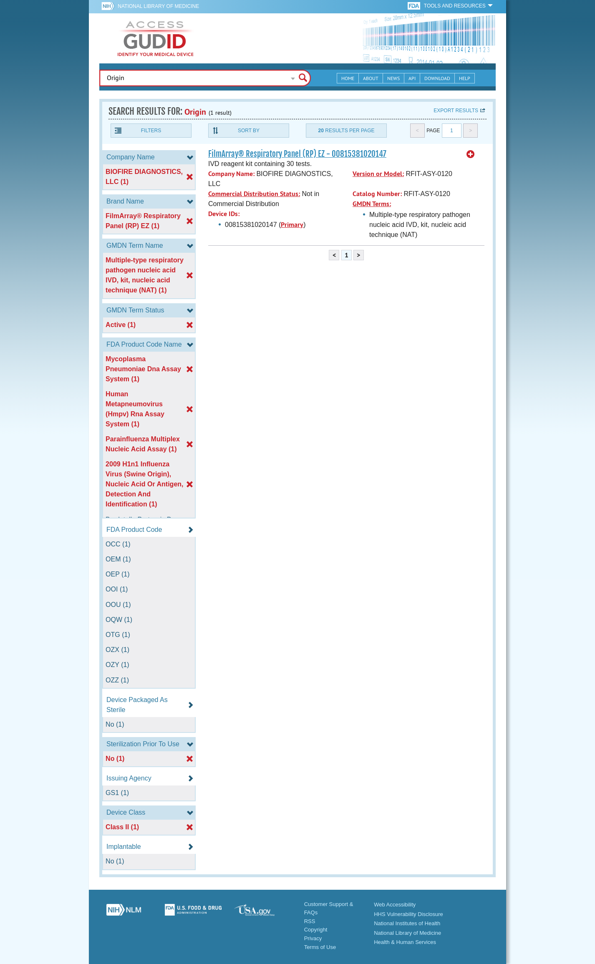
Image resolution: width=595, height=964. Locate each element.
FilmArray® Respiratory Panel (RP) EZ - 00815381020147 (297, 154)
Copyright (316, 929)
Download (437, 78)
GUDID (155, 38)
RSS (309, 921)
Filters (151, 130)
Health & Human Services (405, 942)
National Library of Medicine (158, 6)
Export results (456, 110)
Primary (292, 224)
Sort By (249, 130)
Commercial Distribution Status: (254, 193)
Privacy (313, 938)
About (370, 78)
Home (347, 78)
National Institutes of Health (407, 923)
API (412, 78)
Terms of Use (320, 947)
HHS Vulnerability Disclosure (408, 914)
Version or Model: (378, 173)
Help (464, 78)
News (393, 78)
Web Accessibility (395, 904)
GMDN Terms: (372, 203)
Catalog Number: (377, 193)
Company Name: (231, 173)
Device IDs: (224, 213)
